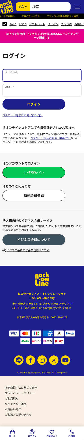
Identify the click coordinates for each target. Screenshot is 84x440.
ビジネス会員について (34, 240)
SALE (12, 24)
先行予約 (66, 24)
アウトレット (37, 24)
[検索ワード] (50, 6)
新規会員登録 (34, 195)
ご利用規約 (11, 398)
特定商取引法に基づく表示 (21, 387)
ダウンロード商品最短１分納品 (63, 16)
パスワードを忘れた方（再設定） (22, 115)
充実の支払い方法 (32, 16)
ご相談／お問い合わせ (18, 414)
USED (23, 24)
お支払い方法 (13, 409)
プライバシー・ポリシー (19, 393)
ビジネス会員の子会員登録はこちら (28, 250)
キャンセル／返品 (15, 404)
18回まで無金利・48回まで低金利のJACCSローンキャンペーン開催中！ (42, 35)
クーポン (53, 24)
